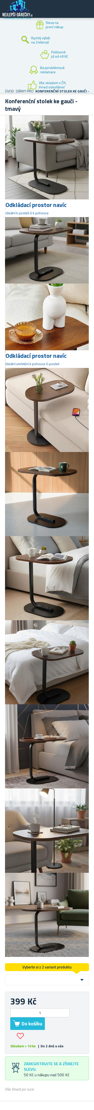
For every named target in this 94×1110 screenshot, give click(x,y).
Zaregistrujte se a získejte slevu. (51, 1066)
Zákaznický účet (59, 13)
